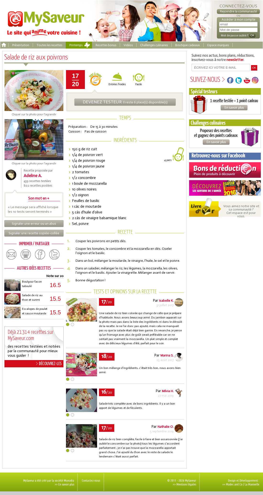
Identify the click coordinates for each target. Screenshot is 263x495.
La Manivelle (252, 484)
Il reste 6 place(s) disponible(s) (125, 102)
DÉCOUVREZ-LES (49, 363)
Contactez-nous (91, 480)
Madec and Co (234, 484)
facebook (40, 254)
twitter (54, 254)
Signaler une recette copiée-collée (34, 233)
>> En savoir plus (64, 484)
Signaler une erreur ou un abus (34, 224)
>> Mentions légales (184, 484)
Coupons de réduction (225, 170)
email (11, 254)
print (26, 254)
